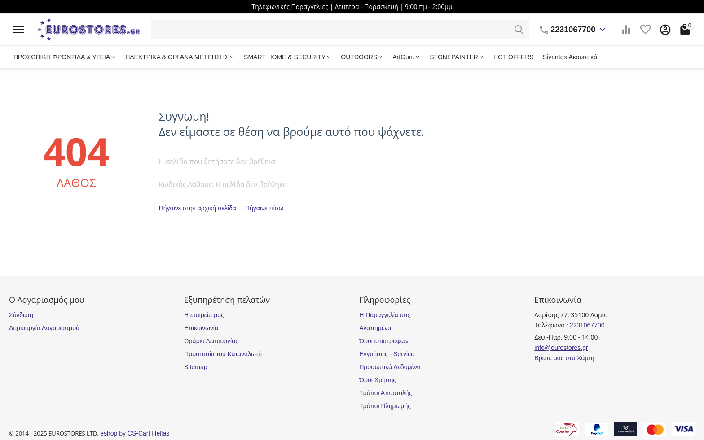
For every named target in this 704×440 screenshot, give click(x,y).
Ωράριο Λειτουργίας (211, 340)
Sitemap (195, 366)
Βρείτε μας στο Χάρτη (564, 358)
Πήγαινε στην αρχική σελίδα (197, 208)
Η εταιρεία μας (204, 314)
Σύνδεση (21, 314)
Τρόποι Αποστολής (385, 392)
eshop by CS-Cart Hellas (134, 433)
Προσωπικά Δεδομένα (390, 366)
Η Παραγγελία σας (384, 314)
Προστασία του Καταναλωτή (223, 353)
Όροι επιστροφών (384, 340)
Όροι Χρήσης (377, 379)
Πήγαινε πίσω (264, 208)
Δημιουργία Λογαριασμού (44, 327)
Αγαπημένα (375, 327)
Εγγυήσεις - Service (386, 353)
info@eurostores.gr (561, 347)
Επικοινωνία (201, 327)
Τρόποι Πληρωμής (385, 406)
